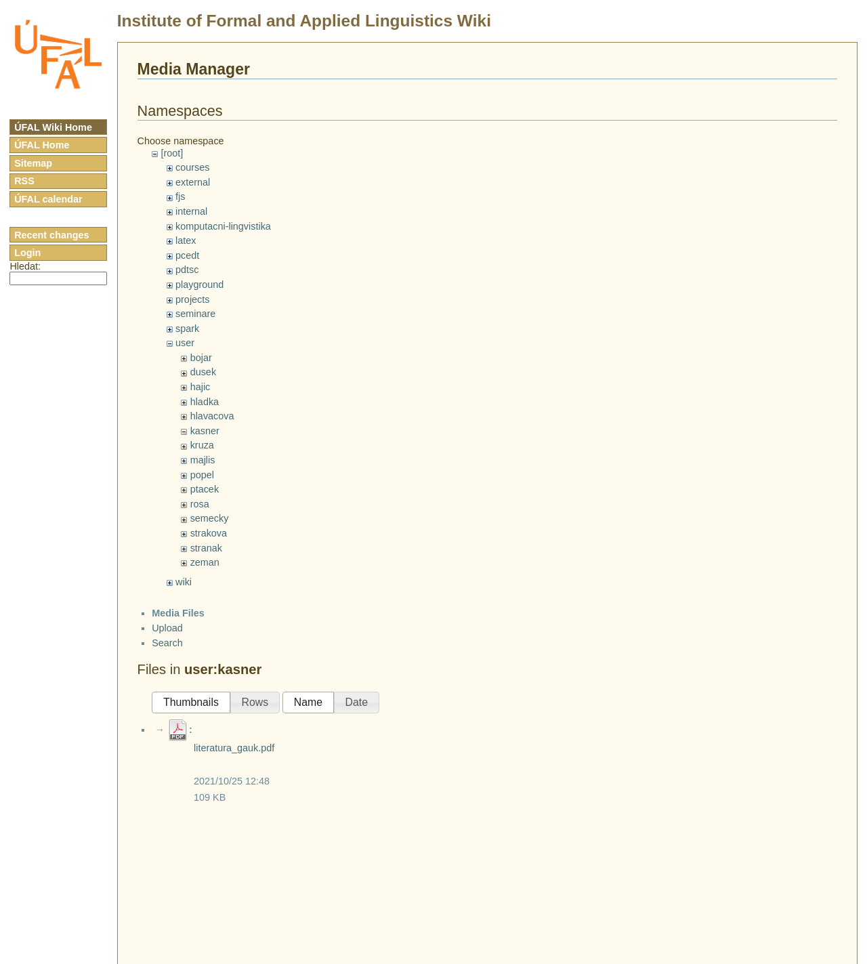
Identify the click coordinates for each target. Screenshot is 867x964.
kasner (204, 430)
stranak (206, 548)
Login (27, 252)
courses (192, 167)
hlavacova (212, 416)
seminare (195, 313)
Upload (167, 628)
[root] (172, 153)
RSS (24, 180)
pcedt (187, 255)
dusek (203, 371)
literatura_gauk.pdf (234, 747)
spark (187, 328)
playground (199, 284)
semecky (209, 518)
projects (192, 299)
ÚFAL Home (41, 145)
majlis (202, 460)
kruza (202, 445)
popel (202, 474)
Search (167, 642)
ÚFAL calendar (48, 199)
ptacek (204, 489)
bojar (201, 357)
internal (191, 211)
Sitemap (33, 163)
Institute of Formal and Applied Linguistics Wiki (304, 21)
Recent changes (51, 235)
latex (185, 240)
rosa (199, 504)
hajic (200, 386)
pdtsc (186, 269)
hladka (204, 401)
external (192, 182)
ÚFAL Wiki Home (53, 127)
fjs (180, 196)
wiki (183, 582)
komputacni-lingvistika (223, 226)
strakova (208, 533)
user (184, 342)
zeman (204, 562)
